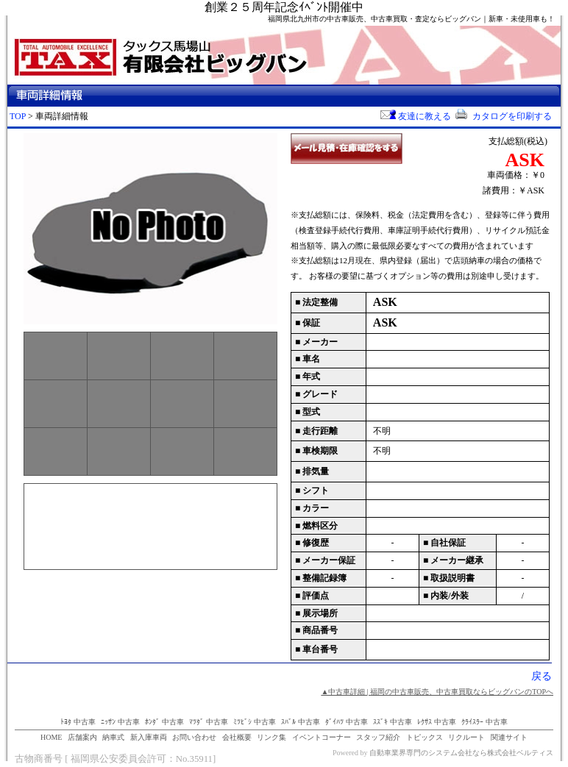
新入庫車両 (148, 737)
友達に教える (416, 116)
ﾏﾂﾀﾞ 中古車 (208, 722)
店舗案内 (82, 737)
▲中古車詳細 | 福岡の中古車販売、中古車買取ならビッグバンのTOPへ (437, 692)
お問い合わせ (194, 737)
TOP (18, 116)
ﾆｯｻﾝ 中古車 (120, 722)
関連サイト (509, 737)
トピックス (424, 737)
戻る (541, 676)
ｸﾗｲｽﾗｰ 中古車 (484, 722)
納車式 (113, 737)
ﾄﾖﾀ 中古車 (78, 722)
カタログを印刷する (502, 116)
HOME (51, 737)
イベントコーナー (321, 737)
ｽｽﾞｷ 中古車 (392, 722)
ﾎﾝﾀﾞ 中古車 (164, 722)
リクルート (466, 737)
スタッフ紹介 (378, 737)
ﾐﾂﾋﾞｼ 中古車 (254, 722)
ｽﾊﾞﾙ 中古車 (300, 722)
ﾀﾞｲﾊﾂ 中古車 (346, 722)
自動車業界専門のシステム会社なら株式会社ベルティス (461, 753)
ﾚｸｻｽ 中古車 (436, 722)
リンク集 (271, 737)
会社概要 (237, 737)
